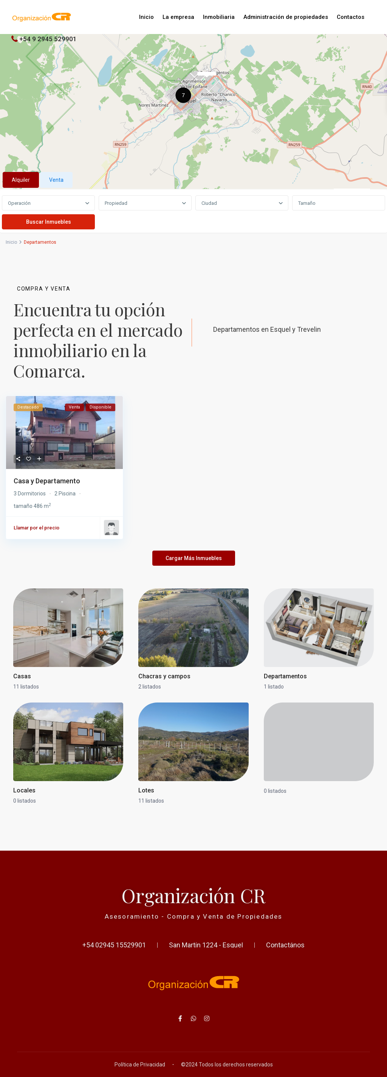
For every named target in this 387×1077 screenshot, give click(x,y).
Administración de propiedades (285, 17)
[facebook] (180, 1018)
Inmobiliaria (219, 17)
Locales (24, 790)
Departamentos (285, 676)
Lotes (146, 790)
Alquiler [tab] (21, 180)
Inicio (146, 17)
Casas (22, 676)
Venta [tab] (56, 180)
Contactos (350, 17)
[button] (185, 96)
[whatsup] (193, 1018)
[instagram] (207, 1018)
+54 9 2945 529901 (48, 39)
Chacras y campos (164, 676)
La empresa (178, 17)
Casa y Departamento (47, 481)
